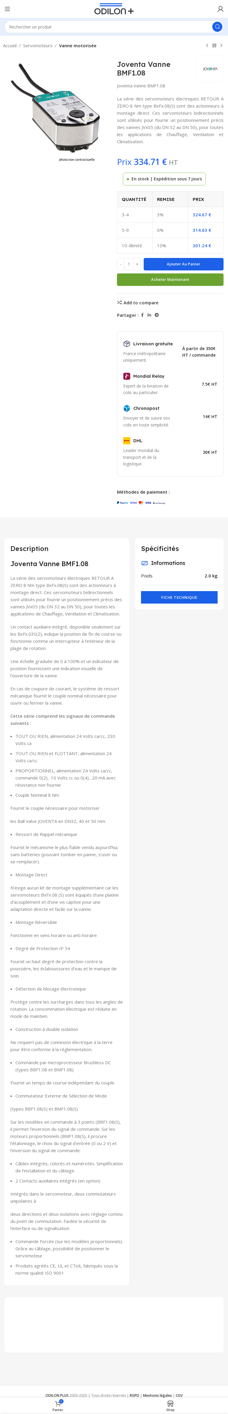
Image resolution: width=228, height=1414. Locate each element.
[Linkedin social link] (149, 315)
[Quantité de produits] (128, 264)
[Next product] (221, 45)
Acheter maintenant (170, 279)
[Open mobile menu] (7, 9)
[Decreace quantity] (120, 264)
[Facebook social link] (142, 315)
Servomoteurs (38, 45)
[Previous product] (207, 45)
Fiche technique (179, 597)
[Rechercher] (114, 27)
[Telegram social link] (157, 315)
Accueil (10, 45)
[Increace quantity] (137, 264)
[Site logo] (114, 8)
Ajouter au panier (183, 264)
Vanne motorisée (77, 45)
